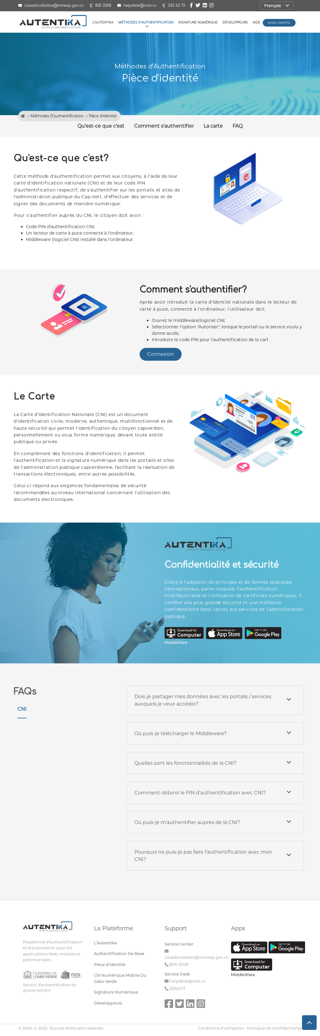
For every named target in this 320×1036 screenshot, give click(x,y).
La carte (213, 126)
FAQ (238, 126)
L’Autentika (102, 22)
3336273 (177, 988)
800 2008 (178, 964)
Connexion (160, 354)
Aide (256, 22)
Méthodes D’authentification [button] (145, 24)
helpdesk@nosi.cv (187, 981)
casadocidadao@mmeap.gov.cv (196, 957)
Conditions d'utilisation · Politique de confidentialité (250, 1028)
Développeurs (235, 22)
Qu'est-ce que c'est (100, 126)
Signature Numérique (198, 22)
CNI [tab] (22, 709)
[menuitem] (125, 944)
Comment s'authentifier (164, 126)
